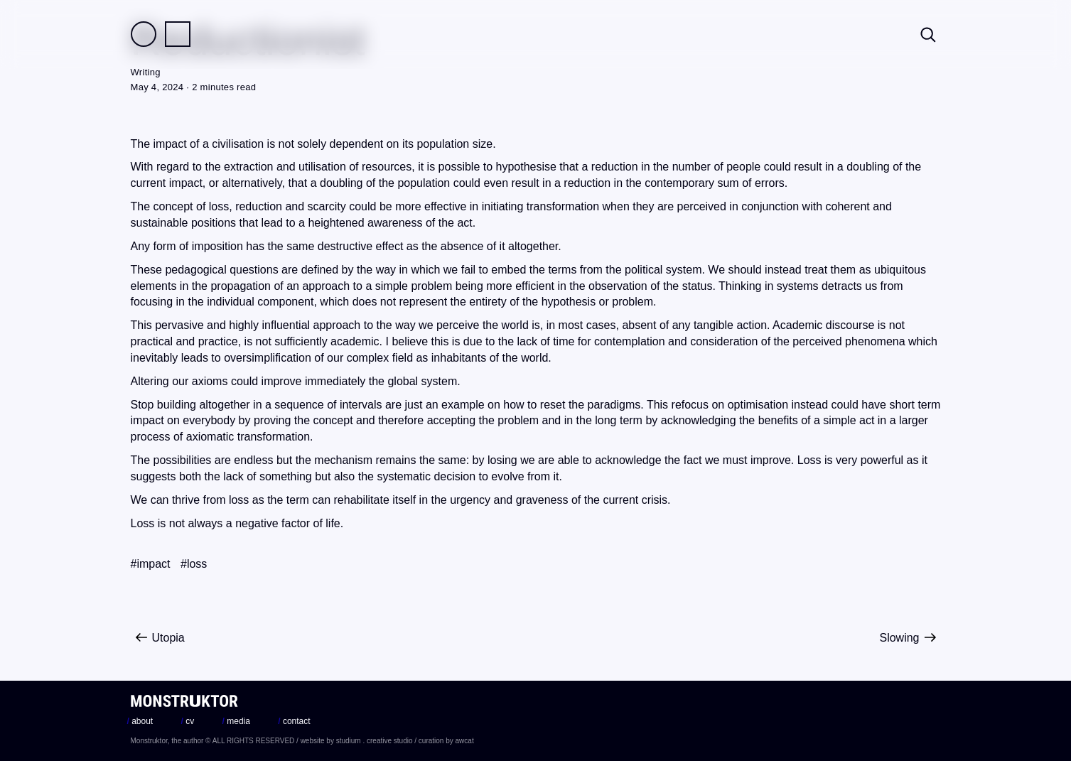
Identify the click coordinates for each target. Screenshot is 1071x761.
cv (188, 721)
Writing (146, 72)
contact (294, 721)
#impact (151, 564)
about (140, 721)
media (236, 721)
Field (143, 34)
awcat (465, 741)
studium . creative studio (374, 741)
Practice (177, 34)
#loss (194, 564)
